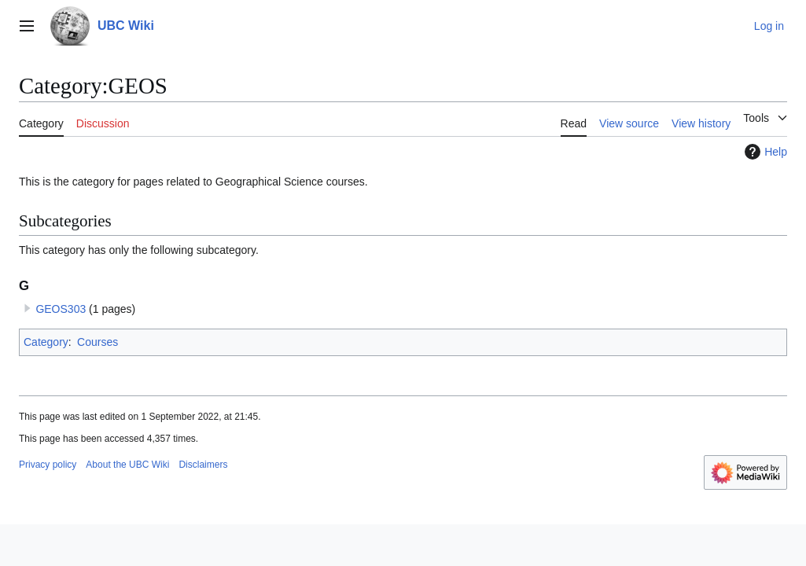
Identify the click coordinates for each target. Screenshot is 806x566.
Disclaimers (202, 464)
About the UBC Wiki (127, 464)
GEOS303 (60, 309)
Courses (97, 342)
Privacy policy (47, 464)
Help (764, 152)
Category (46, 342)
